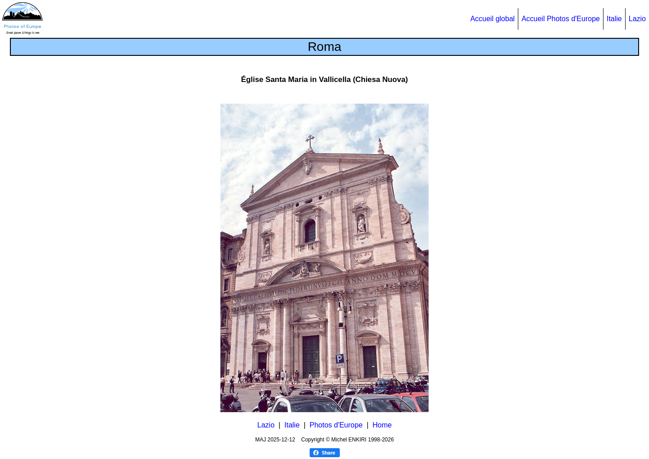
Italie (614, 19)
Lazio (637, 19)
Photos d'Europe (336, 425)
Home (382, 425)
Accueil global (492, 19)
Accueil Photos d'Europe (560, 19)
